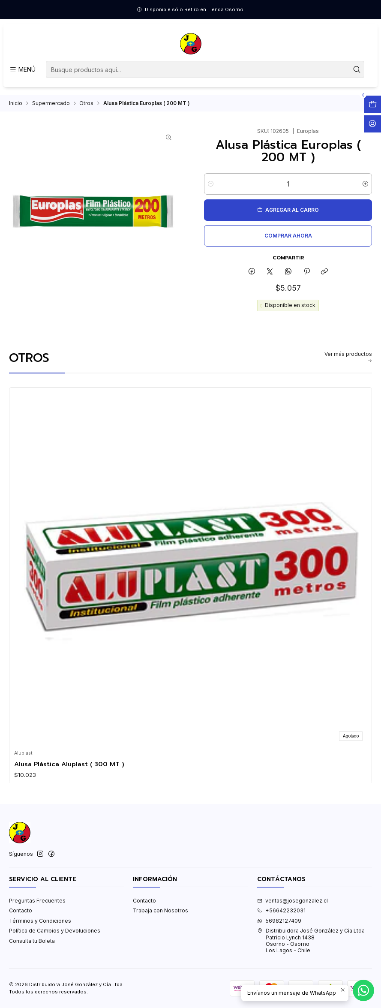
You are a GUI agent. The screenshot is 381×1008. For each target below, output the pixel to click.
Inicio (15, 110)
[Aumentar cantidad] (365, 191)
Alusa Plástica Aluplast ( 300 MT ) (69, 771)
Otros (86, 110)
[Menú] (22, 69)
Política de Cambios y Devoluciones (54, 938)
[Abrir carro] (372, 104)
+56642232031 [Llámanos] (281, 918)
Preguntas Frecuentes (37, 908)
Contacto (20, 918)
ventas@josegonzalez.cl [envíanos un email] (292, 908)
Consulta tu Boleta (32, 948)
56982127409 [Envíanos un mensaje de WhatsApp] (279, 928)
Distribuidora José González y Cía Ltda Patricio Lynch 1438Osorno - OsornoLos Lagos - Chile (311, 948)
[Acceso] (372, 123)
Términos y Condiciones (40, 928)
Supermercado (51, 110)
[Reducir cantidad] (210, 191)
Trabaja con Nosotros (160, 918)
